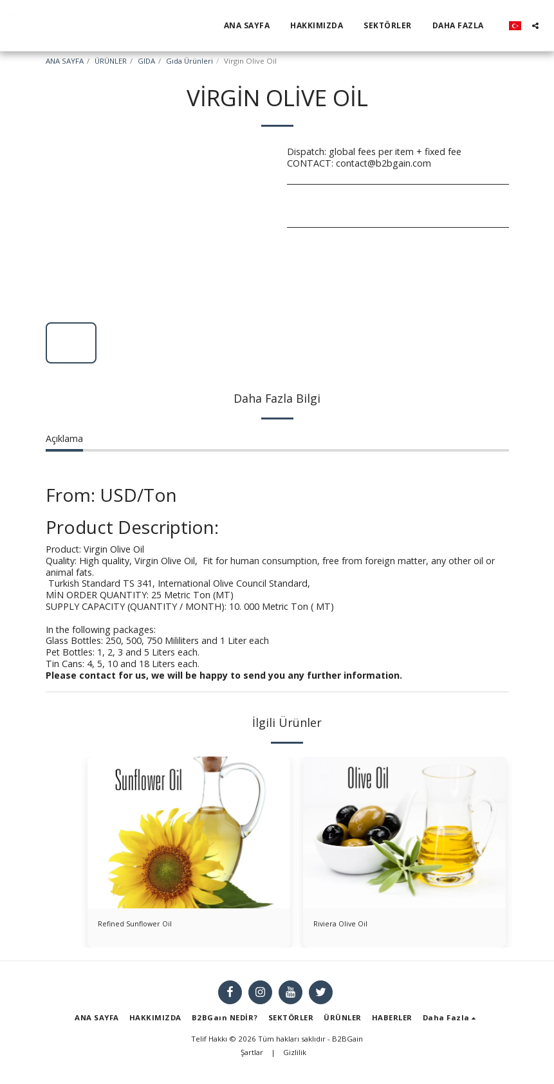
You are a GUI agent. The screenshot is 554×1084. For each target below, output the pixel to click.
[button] (535, 26)
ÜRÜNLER (111, 61)
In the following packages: (101, 630)
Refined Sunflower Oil (143, 925)
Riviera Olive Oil (345, 925)
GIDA (146, 61)
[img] (189, 832)
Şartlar (252, 1056)
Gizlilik (294, 1056)
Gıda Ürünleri (189, 61)
